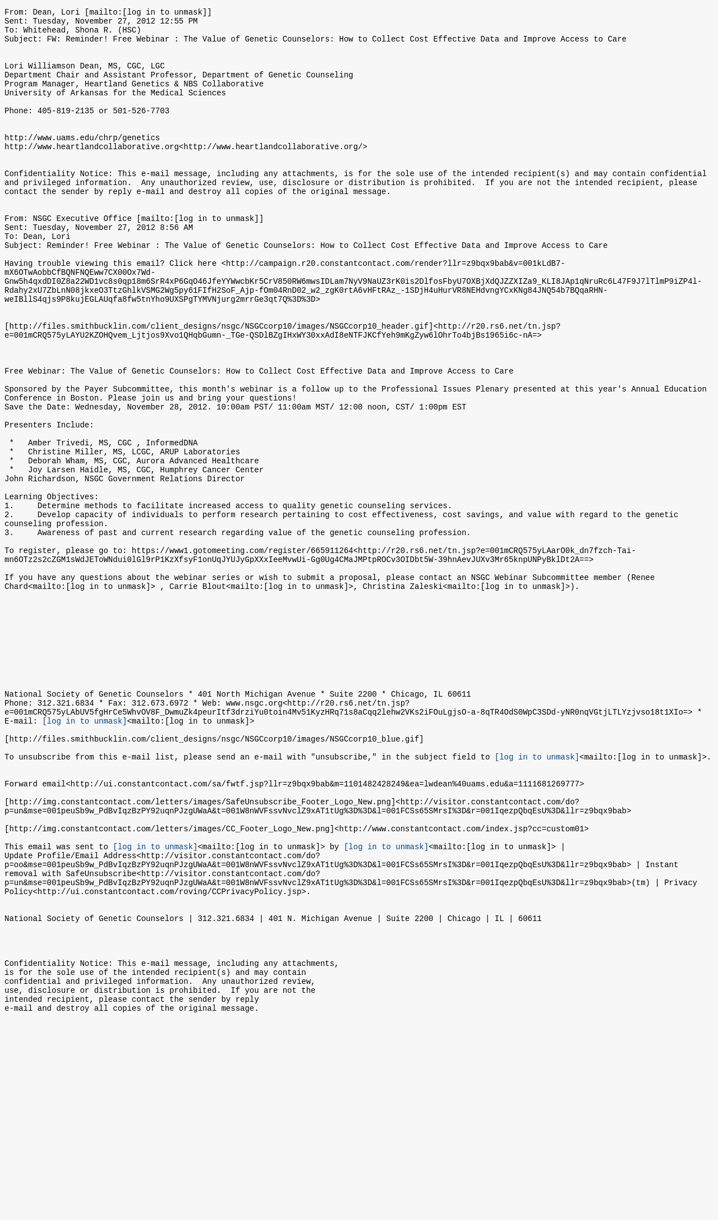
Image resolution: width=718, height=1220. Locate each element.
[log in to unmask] (84, 855)
